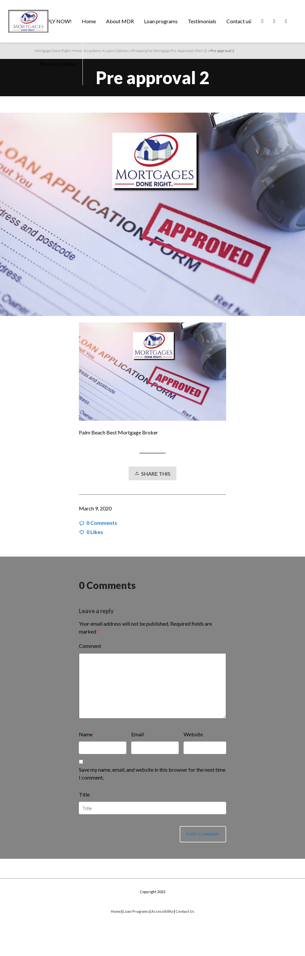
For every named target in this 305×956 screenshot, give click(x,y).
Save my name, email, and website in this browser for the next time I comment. (152, 773)
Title (84, 794)
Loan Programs (136, 911)
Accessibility (162, 911)
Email (137, 734)
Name (86, 734)
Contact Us (184, 911)
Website (193, 734)
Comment (90, 646)
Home (116, 911)
